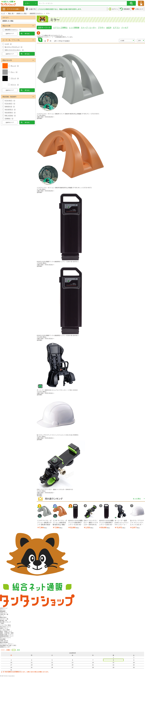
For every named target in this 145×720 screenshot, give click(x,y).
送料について (4, 628)
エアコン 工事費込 (60, 27)
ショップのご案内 (5, 625)
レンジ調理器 (74, 27)
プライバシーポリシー (7, 644)
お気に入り (3, 613)
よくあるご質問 (4, 630)
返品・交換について (6, 631)
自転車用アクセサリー (36, 13)
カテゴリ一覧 (4, 619)
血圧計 (108, 27)
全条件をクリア (10, 33)
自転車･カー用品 (21, 13)
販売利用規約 (4, 642)
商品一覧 (10, 13)
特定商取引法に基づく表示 (8, 645)
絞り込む (27, 33)
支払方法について (5, 627)
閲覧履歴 (2, 611)
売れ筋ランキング (5, 622)
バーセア (124, 27)
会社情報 (2, 639)
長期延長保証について (7, 636)
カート (2, 616)
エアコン (116, 27)
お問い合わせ (4, 641)
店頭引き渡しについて (7, 634)
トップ (3, 13)
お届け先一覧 (4, 614)
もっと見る (137, 498)
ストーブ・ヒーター (88, 27)
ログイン (2, 610)
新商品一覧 (3, 620)
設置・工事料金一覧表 (7, 633)
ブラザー (101, 27)
